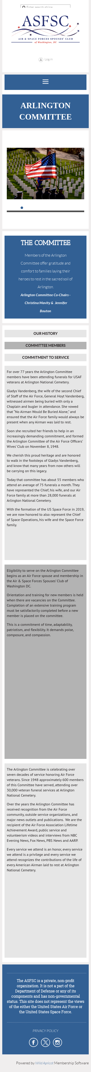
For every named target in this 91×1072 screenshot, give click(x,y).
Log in (49, 59)
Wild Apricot (44, 1063)
